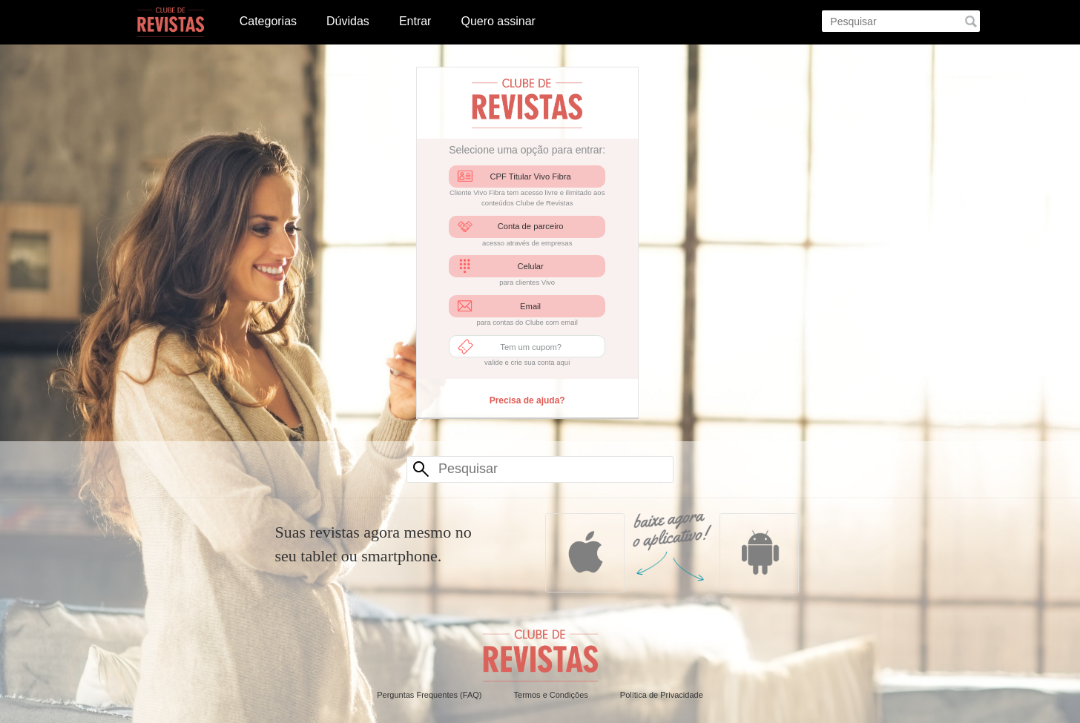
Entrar (415, 21)
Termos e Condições (551, 694)
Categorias (268, 21)
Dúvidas (347, 21)
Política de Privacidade (661, 694)
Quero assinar (498, 21)
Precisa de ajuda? (527, 401)
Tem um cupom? (531, 347)
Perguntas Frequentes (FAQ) (429, 694)
